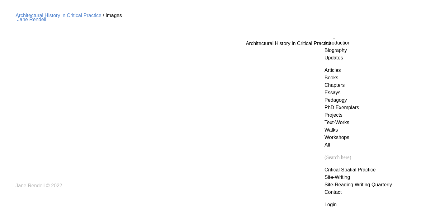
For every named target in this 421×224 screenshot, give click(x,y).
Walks (331, 130)
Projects (333, 115)
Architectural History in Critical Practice (59, 15)
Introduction (337, 42)
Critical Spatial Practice (350, 169)
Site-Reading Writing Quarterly (358, 184)
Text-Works (336, 122)
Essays (332, 92)
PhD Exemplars (341, 107)
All (327, 144)
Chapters (334, 85)
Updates (333, 57)
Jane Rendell (31, 19)
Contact (333, 192)
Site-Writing (337, 177)
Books (331, 77)
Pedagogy (335, 100)
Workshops (336, 137)
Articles (332, 70)
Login (330, 204)
